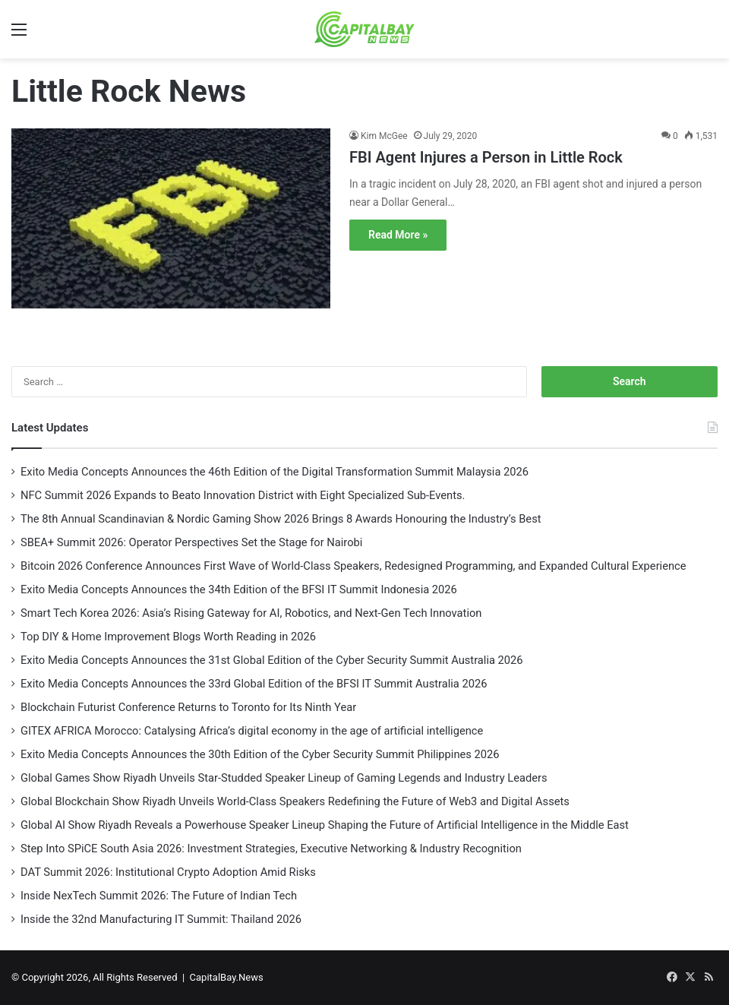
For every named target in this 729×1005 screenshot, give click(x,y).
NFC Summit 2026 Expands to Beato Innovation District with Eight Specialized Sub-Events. (243, 495)
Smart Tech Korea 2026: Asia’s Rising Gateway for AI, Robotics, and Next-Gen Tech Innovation (252, 613)
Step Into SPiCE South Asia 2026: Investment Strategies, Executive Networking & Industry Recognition (271, 848)
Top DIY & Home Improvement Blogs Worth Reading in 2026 (168, 636)
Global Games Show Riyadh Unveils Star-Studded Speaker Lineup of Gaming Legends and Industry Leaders (284, 778)
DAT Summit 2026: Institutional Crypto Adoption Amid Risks (168, 872)
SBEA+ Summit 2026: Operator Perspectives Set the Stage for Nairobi (191, 542)
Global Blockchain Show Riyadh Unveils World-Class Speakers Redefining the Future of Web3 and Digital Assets (295, 801)
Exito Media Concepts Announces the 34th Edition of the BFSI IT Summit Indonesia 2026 (239, 589)
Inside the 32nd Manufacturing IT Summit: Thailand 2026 (161, 919)
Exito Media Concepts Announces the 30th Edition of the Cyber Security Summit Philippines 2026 (261, 754)
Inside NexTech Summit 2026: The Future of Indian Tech (159, 895)
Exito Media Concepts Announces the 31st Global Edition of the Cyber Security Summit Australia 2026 (272, 660)
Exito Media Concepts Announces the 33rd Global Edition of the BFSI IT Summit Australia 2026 (254, 684)
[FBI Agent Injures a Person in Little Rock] (170, 228)
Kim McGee (384, 136)
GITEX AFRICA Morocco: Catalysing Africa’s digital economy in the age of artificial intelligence (252, 731)
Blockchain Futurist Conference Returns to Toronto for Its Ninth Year (190, 707)
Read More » (398, 235)
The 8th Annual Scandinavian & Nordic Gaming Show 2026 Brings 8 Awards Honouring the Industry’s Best (281, 519)
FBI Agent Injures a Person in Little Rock (486, 157)
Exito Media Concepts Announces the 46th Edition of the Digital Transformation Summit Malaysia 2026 (275, 472)
